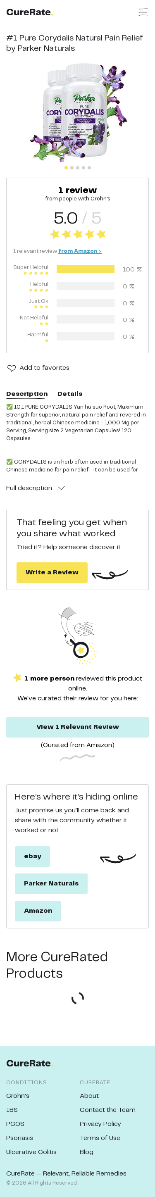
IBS (12, 1110)
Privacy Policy (100, 1124)
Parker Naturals (51, 883)
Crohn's (17, 1096)
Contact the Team (108, 1110)
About (89, 1096)
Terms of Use (100, 1138)
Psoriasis (19, 1138)
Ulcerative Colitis (31, 1152)
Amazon (38, 911)
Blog (86, 1152)
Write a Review (52, 572)
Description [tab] (27, 394)
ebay (32, 856)
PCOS (15, 1124)
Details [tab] (69, 394)
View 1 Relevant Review (77, 727)
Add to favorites (44, 368)
